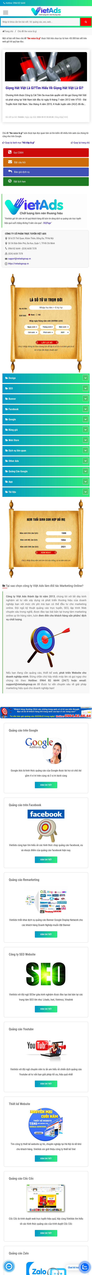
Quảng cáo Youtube (21, 1029)
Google (10, 419)
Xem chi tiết (46, 785)
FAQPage (47, 223)
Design (10, 378)
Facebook (11, 409)
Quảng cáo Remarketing (24, 880)
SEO (9, 388)
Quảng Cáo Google (16, 471)
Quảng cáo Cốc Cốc (21, 1178)
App (9, 481)
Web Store (12, 440)
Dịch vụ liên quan (15, 450)
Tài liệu (10, 491)
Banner (10, 398)
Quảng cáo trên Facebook (25, 805)
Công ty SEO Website (22, 954)
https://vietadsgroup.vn (18, 263)
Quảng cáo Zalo (19, 1253)
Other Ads (12, 460)
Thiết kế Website (19, 1104)
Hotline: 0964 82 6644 (13, 3)
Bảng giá (11, 429)
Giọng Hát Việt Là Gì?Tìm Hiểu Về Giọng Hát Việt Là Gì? (44, 88)
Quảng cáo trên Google (23, 730)
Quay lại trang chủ (80, 142)
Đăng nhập (59, 117)
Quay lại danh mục (18, 142)
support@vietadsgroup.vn (19, 258)
